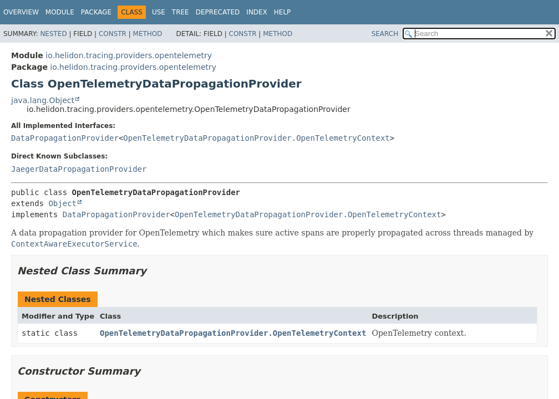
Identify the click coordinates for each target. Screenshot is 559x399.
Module (59, 12)
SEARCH (385, 34)
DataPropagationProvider (65, 138)
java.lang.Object (42, 100)
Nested (53, 34)
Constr (112, 34)
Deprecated (218, 12)
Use (158, 12)
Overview (21, 12)
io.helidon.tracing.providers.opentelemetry (128, 55)
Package (96, 12)
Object (62, 203)
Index (256, 12)
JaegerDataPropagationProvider (78, 169)
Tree (180, 12)
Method (147, 34)
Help (282, 12)
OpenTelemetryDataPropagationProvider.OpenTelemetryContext (256, 138)
